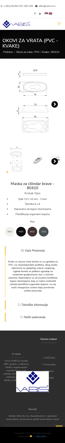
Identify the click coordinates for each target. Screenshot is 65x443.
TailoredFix (41, 436)
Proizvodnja (48, 370)
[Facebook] (35, 13)
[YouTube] (40, 13)
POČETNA (49, 364)
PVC (37, 52)
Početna (8, 52)
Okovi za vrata (24, 52)
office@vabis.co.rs (45, 6)
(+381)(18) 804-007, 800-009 (17, 6)
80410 (55, 52)
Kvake (45, 52)
